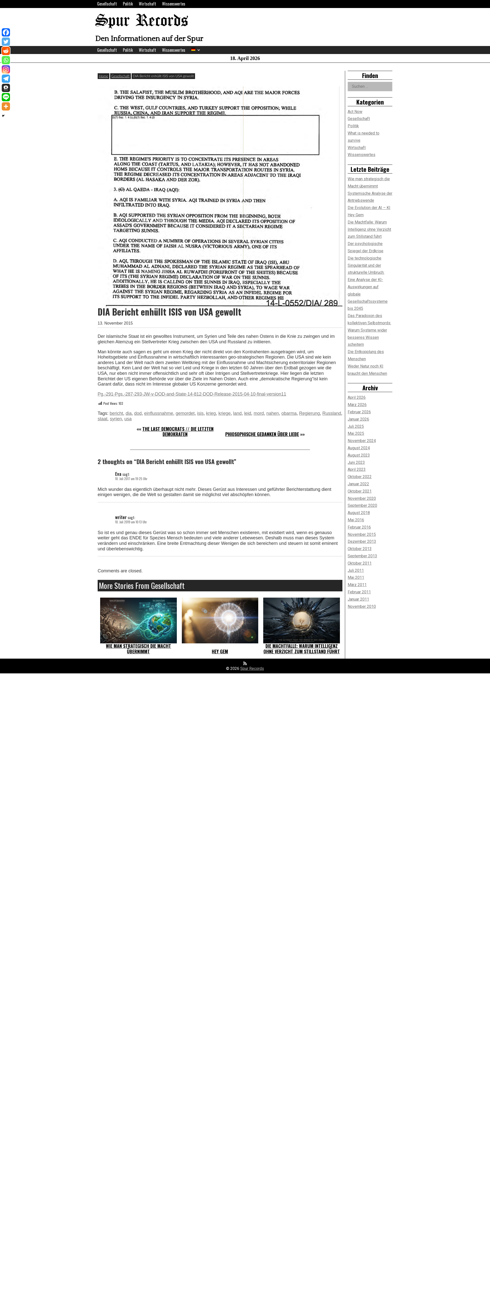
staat (102, 418)
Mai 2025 (356, 433)
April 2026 (357, 397)
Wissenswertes (173, 4)
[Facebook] (5, 32)
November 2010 (362, 606)
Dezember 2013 (362, 541)
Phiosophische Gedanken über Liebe (262, 434)
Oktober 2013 (360, 548)
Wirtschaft (147, 4)
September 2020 (362, 505)
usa (128, 418)
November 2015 (362, 534)
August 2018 (359, 512)
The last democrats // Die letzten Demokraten (178, 432)
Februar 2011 (359, 592)
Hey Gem (220, 651)
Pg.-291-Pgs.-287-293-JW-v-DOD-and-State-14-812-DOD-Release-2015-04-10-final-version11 (192, 394)
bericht (116, 413)
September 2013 (362, 556)
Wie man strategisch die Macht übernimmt (138, 649)
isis (200, 413)
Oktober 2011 (360, 563)
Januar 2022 (358, 484)
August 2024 (359, 448)
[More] (5, 106)
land (237, 413)
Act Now (355, 111)
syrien (116, 418)
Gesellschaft (107, 4)
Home (103, 76)
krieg (211, 413)
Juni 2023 (356, 462)
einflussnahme (158, 413)
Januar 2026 (358, 419)
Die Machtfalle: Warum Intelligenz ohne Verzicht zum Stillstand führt (301, 649)
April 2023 (357, 469)
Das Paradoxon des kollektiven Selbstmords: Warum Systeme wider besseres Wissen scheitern (369, 330)
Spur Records (141, 21)
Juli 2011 (356, 570)
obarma (289, 413)
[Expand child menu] (198, 50)
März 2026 (357, 404)
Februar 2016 (359, 527)
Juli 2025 (356, 426)
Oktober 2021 (360, 491)
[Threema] (5, 88)
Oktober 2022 (360, 476)
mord (259, 413)
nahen (272, 413)
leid (247, 413)
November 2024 (362, 440)
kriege (224, 413)
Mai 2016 (356, 520)
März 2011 (357, 584)
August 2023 (359, 455)
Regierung (309, 413)
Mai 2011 (356, 577)
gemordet (185, 413)
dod (138, 413)
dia (129, 413)
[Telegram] (5, 78)
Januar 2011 (358, 599)
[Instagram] (5, 69)
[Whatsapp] (5, 60)
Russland (331, 413)
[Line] (5, 97)
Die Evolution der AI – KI (369, 207)
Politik (128, 4)
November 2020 (362, 498)
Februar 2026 (359, 412)
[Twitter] (5, 41)
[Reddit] (5, 51)
